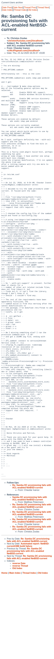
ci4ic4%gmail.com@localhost (23, 50)
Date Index (7, 10)
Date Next (18, 7)
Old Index (32, 10)
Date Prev (7, 7)
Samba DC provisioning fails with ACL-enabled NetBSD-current (29, 581)
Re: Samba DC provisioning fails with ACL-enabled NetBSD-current (31, 569)
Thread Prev (30, 7)
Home (4, 656)
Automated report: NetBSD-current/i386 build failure (28, 628)
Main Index (15, 656)
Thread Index (20, 10)
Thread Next (43, 7)
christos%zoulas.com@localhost (25, 41)
